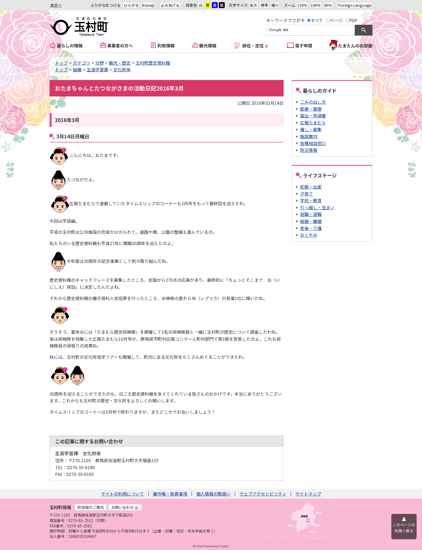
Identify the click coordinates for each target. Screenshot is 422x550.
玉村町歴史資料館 (153, 63)
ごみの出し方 (313, 102)
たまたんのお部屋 (355, 45)
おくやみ (308, 235)
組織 (77, 69)
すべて (317, 20)
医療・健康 (311, 109)
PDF (353, 20)
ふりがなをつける (105, 5)
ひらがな (131, 5)
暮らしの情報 (70, 45)
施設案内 (308, 136)
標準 (264, 5)
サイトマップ (308, 493)
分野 (99, 63)
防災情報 (308, 150)
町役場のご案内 (91, 507)
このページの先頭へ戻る (404, 527)
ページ (336, 20)
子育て (306, 193)
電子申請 (303, 45)
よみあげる (170, 5)
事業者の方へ (120, 45)
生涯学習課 (97, 69)
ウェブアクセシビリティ (263, 493)
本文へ (56, 5)
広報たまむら (313, 122)
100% (316, 5)
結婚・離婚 (311, 221)
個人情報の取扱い (213, 493)
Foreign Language (354, 5)
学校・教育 (311, 200)
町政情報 (166, 45)
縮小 (275, 5)
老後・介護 (311, 228)
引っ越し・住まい (317, 207)
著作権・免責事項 (170, 493)
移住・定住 (255, 45)
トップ (61, 63)
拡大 (253, 5)
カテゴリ (81, 63)
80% (328, 5)
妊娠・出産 (311, 186)
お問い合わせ (124, 507)
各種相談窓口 (313, 143)
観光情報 (207, 45)
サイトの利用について (122, 493)
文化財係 (122, 69)
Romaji (148, 5)
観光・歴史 (120, 63)
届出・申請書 (313, 115)
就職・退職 (311, 214)
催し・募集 (311, 129)
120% (302, 5)
